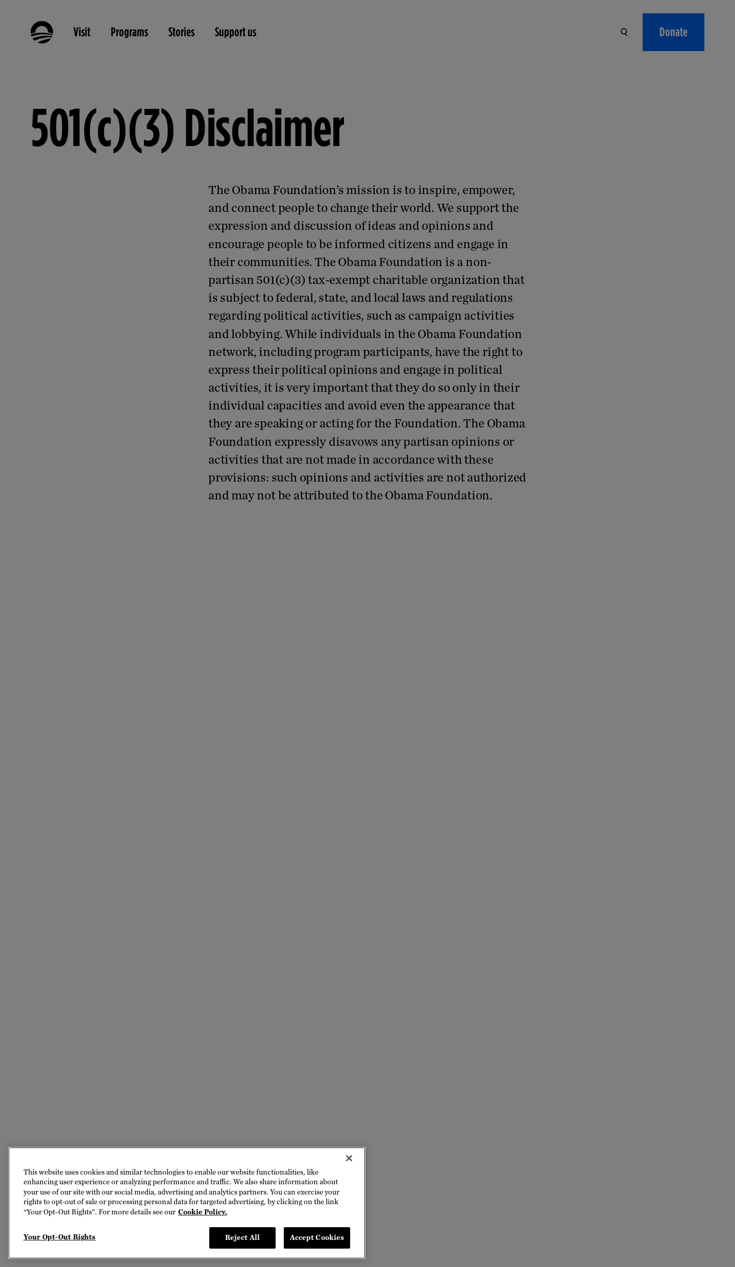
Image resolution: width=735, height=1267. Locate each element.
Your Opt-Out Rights (59, 1237)
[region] (186, 1203)
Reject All (242, 1237)
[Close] (349, 1158)
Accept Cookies (317, 1237)
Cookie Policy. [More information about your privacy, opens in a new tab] (202, 1212)
